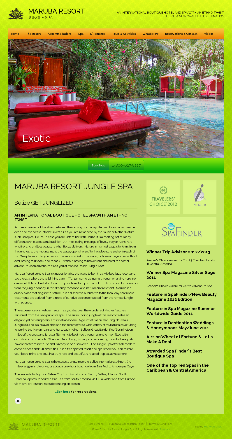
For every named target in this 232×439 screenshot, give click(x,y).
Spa (81, 33)
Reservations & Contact (181, 33)
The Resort (33, 33)
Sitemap (164, 429)
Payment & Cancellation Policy (126, 423)
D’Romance (97, 33)
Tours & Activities (124, 33)
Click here (62, 391)
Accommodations (60, 33)
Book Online (96, 423)
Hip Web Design (214, 426)
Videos (208, 33)
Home (15, 33)
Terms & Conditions (160, 423)
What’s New (150, 33)
